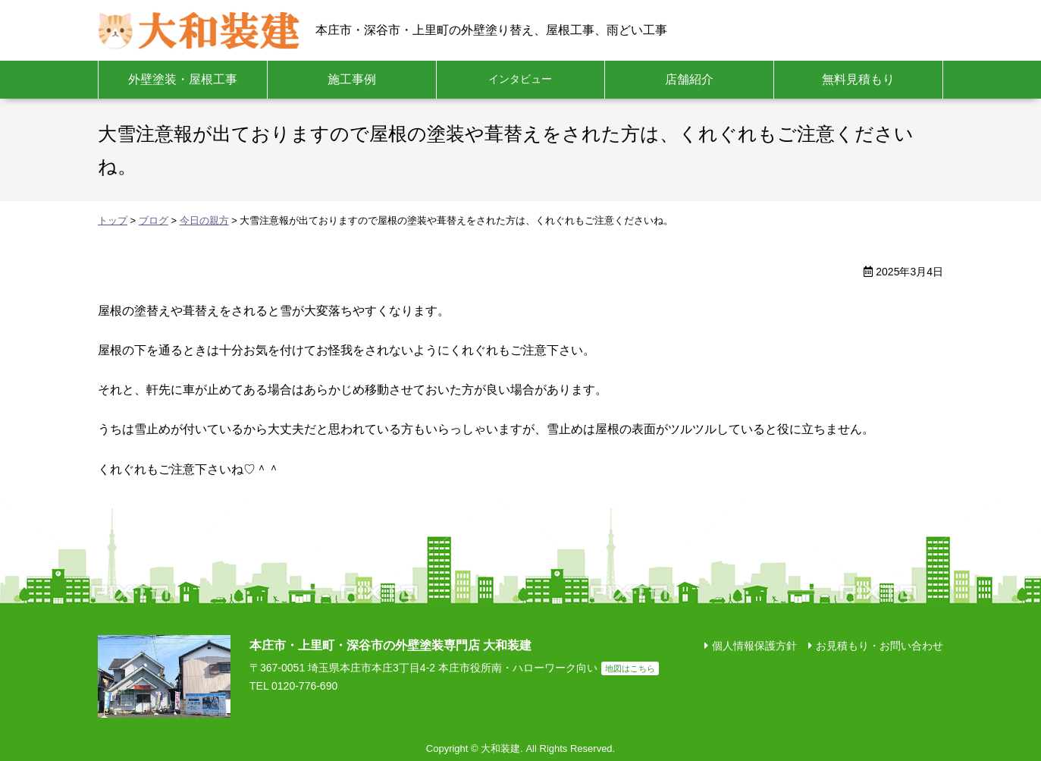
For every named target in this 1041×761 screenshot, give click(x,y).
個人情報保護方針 (754, 646)
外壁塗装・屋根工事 (182, 79)
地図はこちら (630, 668)
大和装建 (199, 30)
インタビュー (520, 79)
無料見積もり (858, 79)
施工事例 (352, 79)
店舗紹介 (689, 79)
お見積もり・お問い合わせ (879, 646)
